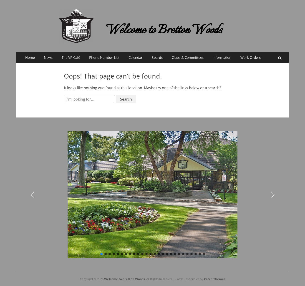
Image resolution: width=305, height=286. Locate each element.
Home (30, 57)
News (48, 57)
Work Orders (250, 57)
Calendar (135, 57)
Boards (157, 57)
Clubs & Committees (188, 57)
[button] (32, 194)
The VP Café (71, 57)
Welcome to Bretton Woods (164, 30)
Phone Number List (104, 57)
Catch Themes (214, 279)
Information (222, 57)
